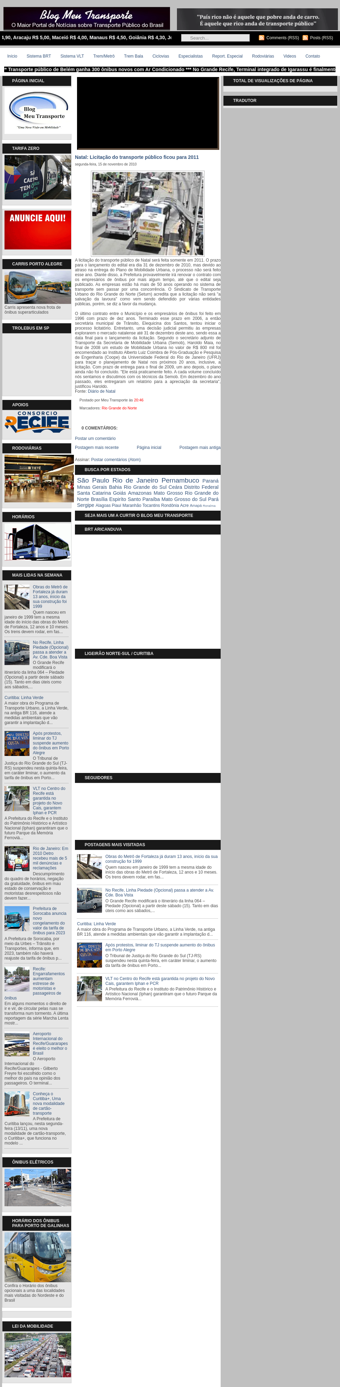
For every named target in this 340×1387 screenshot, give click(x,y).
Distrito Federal (201, 487)
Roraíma (209, 506)
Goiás (119, 493)
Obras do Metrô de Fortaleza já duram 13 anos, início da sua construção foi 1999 (50, 597)
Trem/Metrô (104, 56)
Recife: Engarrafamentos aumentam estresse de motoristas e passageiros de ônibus (35, 984)
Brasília (99, 499)
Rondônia (170, 505)
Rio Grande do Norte (119, 408)
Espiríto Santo (125, 499)
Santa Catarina (94, 493)
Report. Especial (227, 56)
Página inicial (149, 447)
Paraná (211, 481)
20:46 (139, 400)
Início (12, 56)
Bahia (115, 487)
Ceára (175, 487)
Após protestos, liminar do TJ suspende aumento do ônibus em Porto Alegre (51, 743)
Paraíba (151, 499)
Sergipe (85, 505)
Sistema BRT (39, 56)
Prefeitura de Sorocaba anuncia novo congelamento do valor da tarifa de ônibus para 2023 (50, 920)
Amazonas (140, 493)
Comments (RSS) (282, 37)
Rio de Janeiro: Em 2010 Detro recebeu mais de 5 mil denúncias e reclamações (50, 858)
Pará (213, 499)
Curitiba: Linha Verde (24, 697)
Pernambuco (180, 480)
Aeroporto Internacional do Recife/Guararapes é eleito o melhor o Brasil (50, 1043)
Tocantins (151, 505)
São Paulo (93, 480)
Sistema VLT (72, 56)
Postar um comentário (95, 438)
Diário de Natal (101, 391)
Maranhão (131, 505)
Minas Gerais (92, 487)
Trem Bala (133, 56)
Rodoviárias (263, 56)
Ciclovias (160, 56)
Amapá (196, 505)
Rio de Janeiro (135, 480)
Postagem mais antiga (200, 447)
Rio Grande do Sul (145, 487)
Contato (312, 56)
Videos (289, 56)
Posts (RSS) (321, 37)
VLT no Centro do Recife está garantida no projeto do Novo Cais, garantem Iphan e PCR (49, 800)
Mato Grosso (168, 493)
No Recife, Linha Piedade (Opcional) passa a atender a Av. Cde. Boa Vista (51, 650)
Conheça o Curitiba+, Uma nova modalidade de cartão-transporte (49, 1103)
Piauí (116, 505)
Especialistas (190, 56)
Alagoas (103, 505)
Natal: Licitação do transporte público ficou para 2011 (137, 157)
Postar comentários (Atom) (116, 459)
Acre (184, 505)
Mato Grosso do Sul (184, 499)
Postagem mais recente (97, 447)
